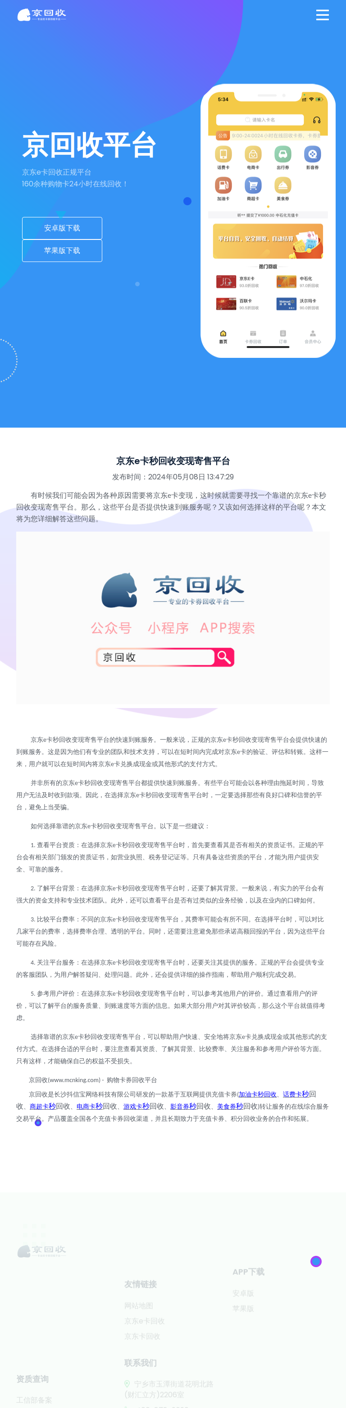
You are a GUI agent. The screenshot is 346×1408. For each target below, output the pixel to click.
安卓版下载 (62, 228)
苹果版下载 (62, 250)
